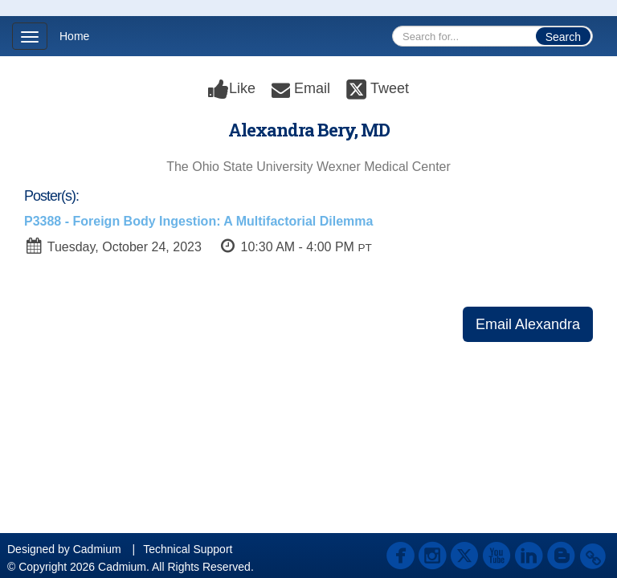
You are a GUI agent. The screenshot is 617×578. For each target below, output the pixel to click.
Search (563, 37)
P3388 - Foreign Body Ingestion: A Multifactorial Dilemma (198, 221)
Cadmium (97, 549)
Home (74, 36)
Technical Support (187, 549)
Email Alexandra (528, 324)
